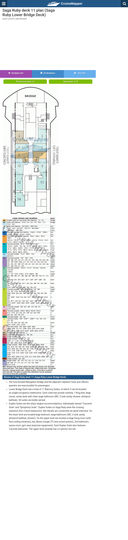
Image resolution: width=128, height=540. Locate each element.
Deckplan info (16, 73)
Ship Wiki (80, 73)
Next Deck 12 (70, 81)
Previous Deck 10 (25, 81)
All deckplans (48, 73)
